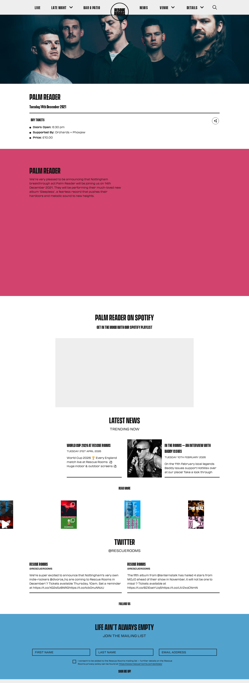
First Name (44, 652)
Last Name (107, 652)
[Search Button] (215, 7)
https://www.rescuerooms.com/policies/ (140, 663)
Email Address (174, 652)
